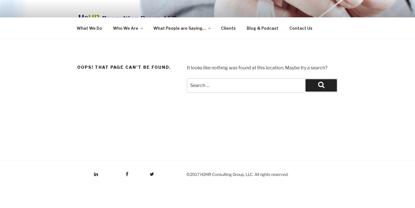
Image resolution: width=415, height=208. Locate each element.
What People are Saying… (182, 28)
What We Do (89, 28)
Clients (228, 28)
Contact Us (300, 28)
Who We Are (128, 28)
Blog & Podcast (262, 28)
